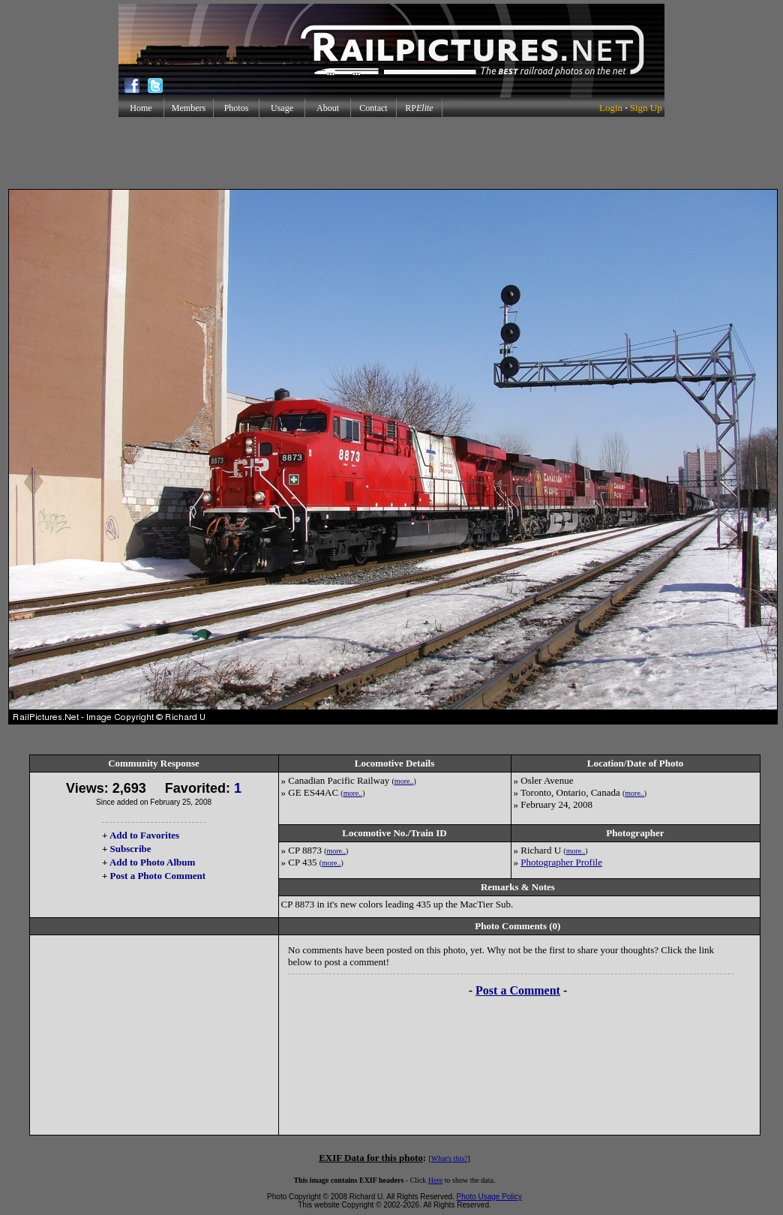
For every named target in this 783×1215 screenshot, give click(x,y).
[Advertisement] (391, 153)
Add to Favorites (144, 835)
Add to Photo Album (153, 862)
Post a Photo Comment (158, 875)
